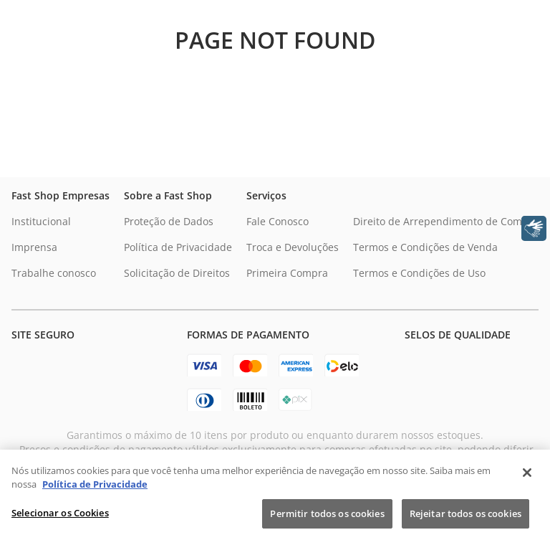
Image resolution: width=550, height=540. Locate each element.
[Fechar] (527, 484)
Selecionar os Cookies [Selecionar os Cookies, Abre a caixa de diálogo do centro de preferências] (60, 524)
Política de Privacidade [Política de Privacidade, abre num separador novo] (95, 495)
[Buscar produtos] (235, 23)
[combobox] (171, 23)
